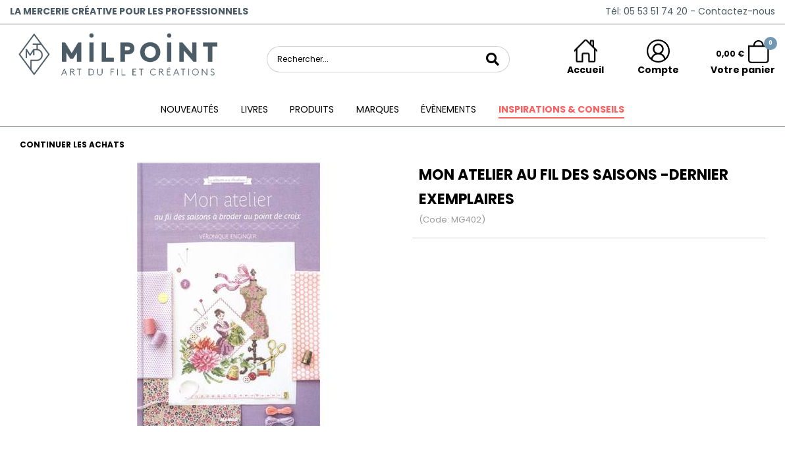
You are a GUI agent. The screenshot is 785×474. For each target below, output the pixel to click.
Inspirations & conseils (561, 109)
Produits (312, 109)
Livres (254, 109)
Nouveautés (190, 109)
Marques (377, 109)
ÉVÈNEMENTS (448, 109)
